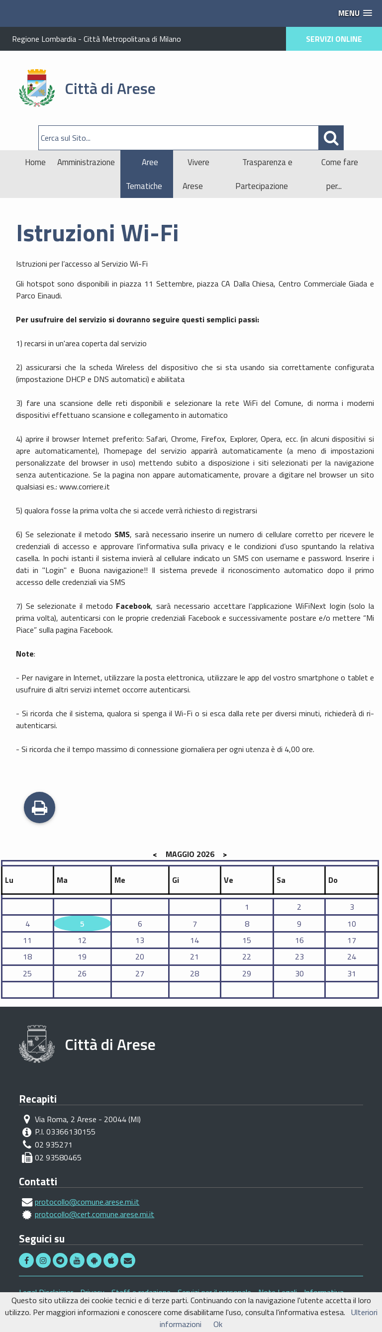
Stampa (39, 808)
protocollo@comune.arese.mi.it (87, 1202)
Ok (217, 1324)
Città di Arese (110, 88)
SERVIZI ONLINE (334, 39)
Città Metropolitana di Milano (132, 39)
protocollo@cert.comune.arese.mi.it (94, 1214)
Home (35, 162)
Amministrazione (86, 162)
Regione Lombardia (44, 39)
